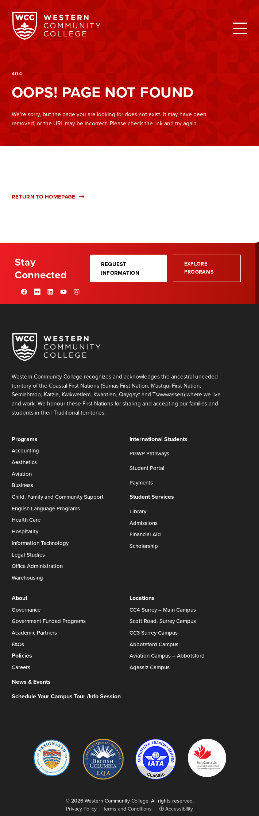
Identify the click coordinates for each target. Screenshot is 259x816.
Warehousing (27, 578)
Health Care (26, 520)
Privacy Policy (81, 809)
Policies (22, 655)
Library (138, 511)
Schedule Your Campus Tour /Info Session (66, 696)
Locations (142, 598)
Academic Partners (34, 633)
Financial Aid (145, 534)
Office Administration (37, 566)
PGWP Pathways (149, 454)
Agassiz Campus (150, 667)
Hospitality (25, 531)
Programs (25, 439)
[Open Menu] (240, 28)
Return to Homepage (48, 197)
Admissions (144, 523)
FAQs (18, 644)
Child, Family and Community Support (58, 497)
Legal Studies (28, 555)
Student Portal (147, 468)
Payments (141, 483)
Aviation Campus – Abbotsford (167, 656)
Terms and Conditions (127, 809)
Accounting (25, 451)
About (19, 598)
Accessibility (176, 809)
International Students (159, 439)
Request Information (120, 268)
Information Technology (40, 543)
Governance (26, 610)
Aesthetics (24, 462)
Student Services (152, 497)
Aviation (22, 474)
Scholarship (144, 546)
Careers (21, 667)
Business (22, 485)
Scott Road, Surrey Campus (163, 621)
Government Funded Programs (49, 621)
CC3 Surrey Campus (154, 633)
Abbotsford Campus (154, 644)
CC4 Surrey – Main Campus (163, 610)
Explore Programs (198, 268)
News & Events (31, 682)
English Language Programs (46, 509)
